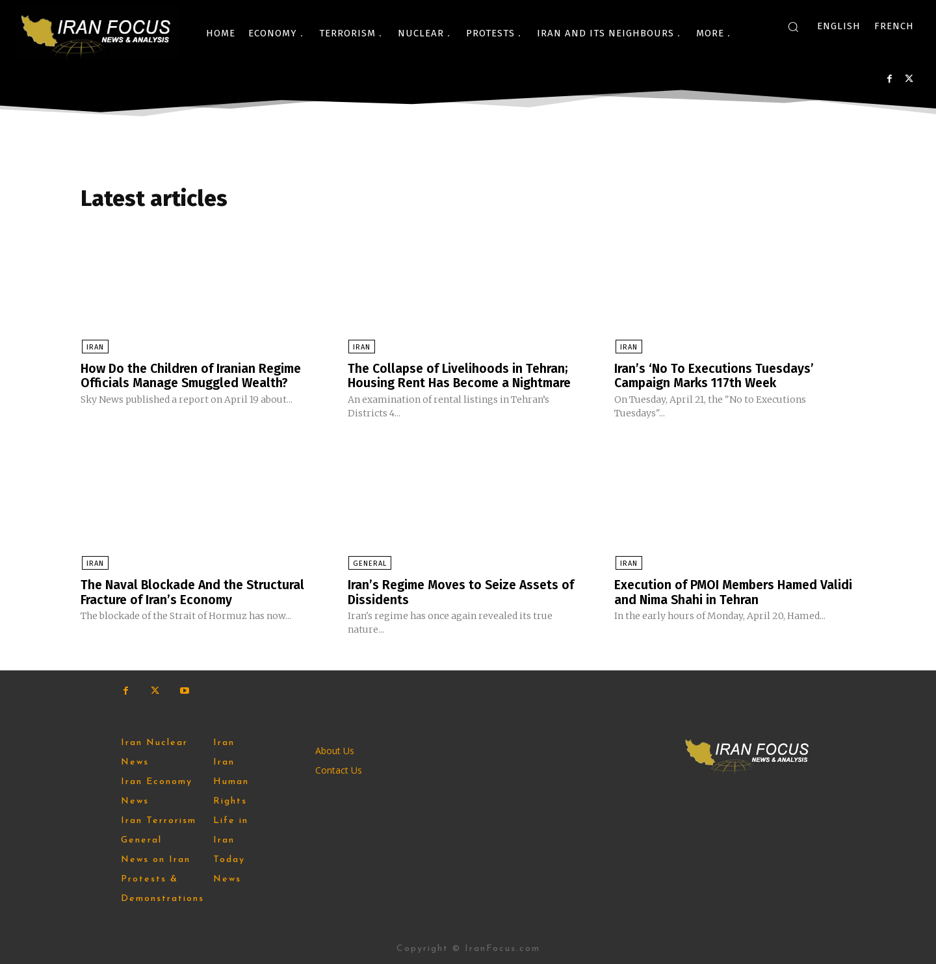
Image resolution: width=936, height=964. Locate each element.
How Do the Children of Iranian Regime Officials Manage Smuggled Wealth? (195, 376)
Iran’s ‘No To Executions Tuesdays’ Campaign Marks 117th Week (715, 376)
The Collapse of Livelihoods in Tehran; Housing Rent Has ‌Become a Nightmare (463, 376)
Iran (94, 348)
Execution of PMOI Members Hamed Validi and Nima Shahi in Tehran (720, 592)
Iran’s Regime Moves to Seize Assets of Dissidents (465, 592)
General (369, 563)
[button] (793, 26)
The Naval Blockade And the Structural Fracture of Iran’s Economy (196, 592)
